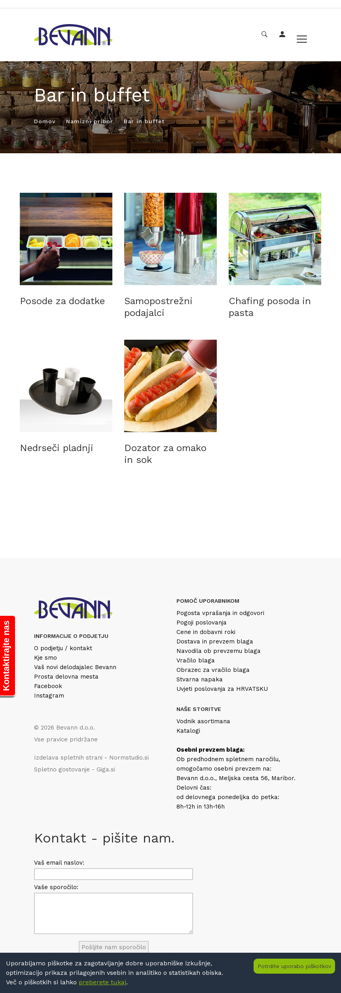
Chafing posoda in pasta (270, 306)
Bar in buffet (144, 121)
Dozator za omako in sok (165, 453)
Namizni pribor (89, 121)
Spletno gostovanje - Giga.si (74, 769)
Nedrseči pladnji (56, 447)
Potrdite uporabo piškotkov (294, 966)
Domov (44, 121)
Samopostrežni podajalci (158, 306)
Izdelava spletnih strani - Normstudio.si (91, 757)
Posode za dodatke (62, 301)
